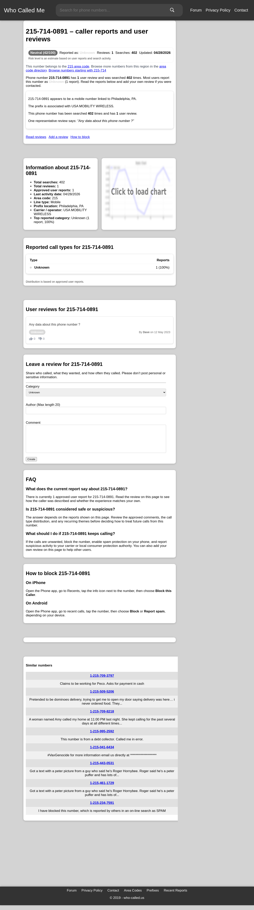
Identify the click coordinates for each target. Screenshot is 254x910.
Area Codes (133, 895)
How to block (80, 137)
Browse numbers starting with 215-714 (77, 70)
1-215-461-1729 (102, 788)
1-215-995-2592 (102, 736)
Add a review (58, 137)
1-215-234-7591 (102, 807)
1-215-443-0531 (102, 768)
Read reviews (36, 137)
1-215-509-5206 (102, 696)
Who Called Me (24, 10)
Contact (241, 10)
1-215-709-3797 (102, 680)
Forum (196, 10)
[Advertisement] (99, 859)
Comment (33, 423)
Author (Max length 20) (43, 405)
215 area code (78, 66)
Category (32, 386)
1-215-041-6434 (102, 752)
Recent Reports (175, 895)
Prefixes (153, 895)
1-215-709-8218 (102, 716)
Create (31, 463)
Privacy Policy (218, 10)
